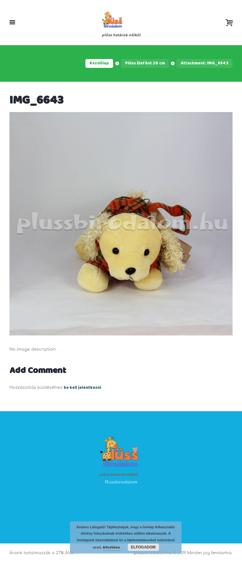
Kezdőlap (99, 63)
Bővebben (111, 547)
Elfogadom (143, 547)
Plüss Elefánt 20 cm (145, 63)
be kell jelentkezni (82, 387)
